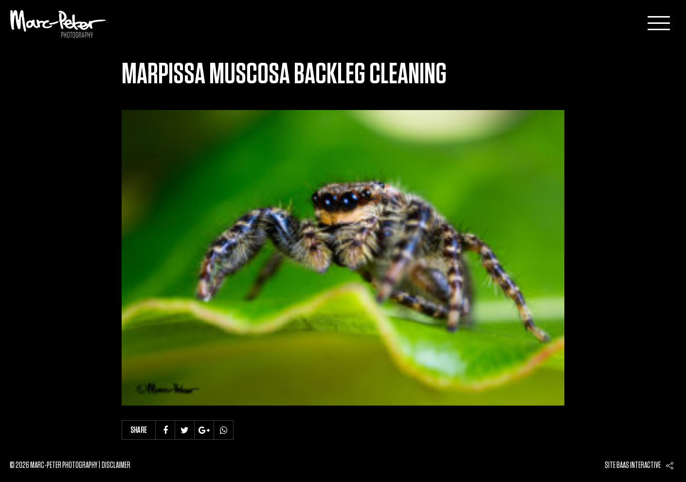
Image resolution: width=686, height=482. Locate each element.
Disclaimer (116, 465)
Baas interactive (638, 465)
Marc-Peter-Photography (58, 24)
